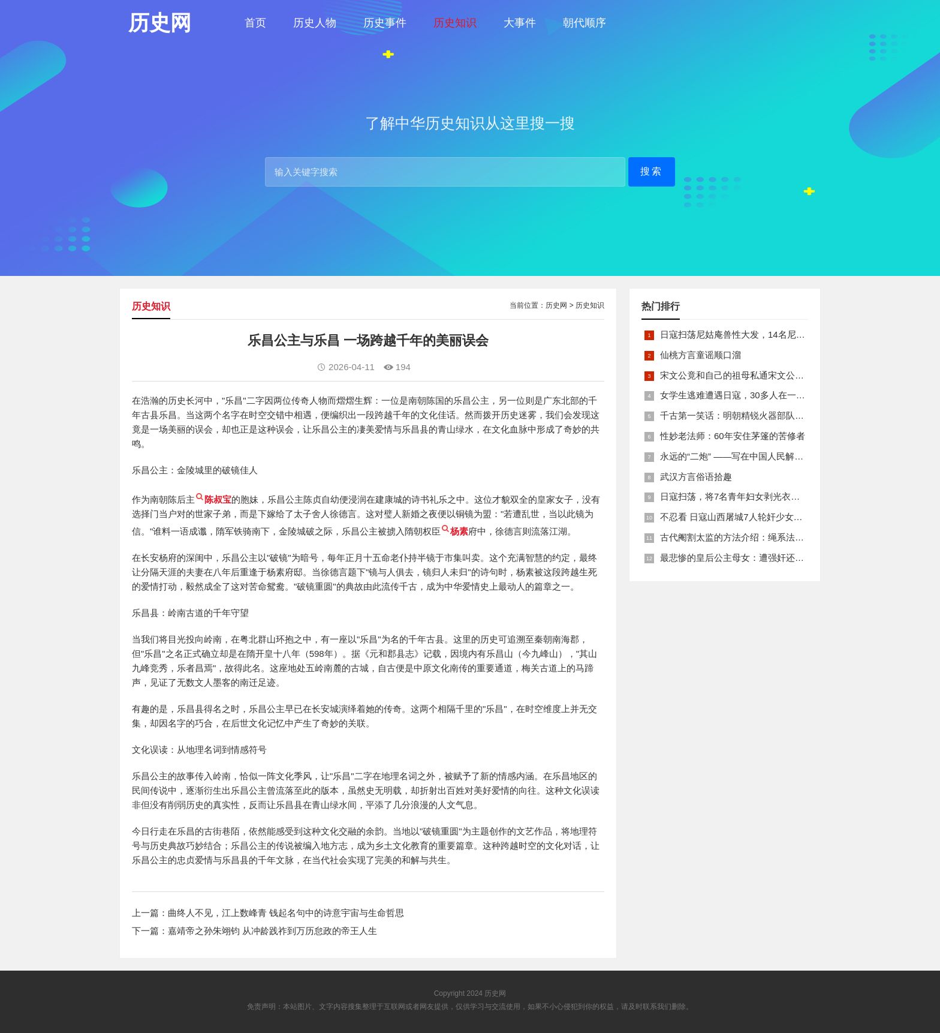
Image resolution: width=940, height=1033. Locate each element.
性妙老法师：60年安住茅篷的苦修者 (732, 436)
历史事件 (384, 23)
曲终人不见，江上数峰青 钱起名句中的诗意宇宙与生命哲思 (286, 913)
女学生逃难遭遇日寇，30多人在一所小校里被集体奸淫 (768, 395)
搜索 (651, 171)
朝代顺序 (584, 23)
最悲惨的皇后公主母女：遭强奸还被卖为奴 (745, 557)
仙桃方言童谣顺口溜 (700, 355)
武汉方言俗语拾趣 (696, 477)
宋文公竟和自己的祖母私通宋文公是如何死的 (750, 375)
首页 (255, 23)
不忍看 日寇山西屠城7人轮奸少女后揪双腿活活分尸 (763, 517)
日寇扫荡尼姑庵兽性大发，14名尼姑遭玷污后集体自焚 (768, 334)
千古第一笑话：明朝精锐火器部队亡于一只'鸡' (751, 415)
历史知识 (455, 23)
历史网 (556, 305)
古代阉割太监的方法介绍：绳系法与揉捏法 (745, 537)
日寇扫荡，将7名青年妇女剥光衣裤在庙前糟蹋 (752, 496)
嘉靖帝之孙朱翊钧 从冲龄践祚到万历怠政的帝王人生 (272, 931)
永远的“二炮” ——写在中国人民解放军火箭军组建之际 (767, 456)
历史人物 (314, 23)
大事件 (520, 23)
